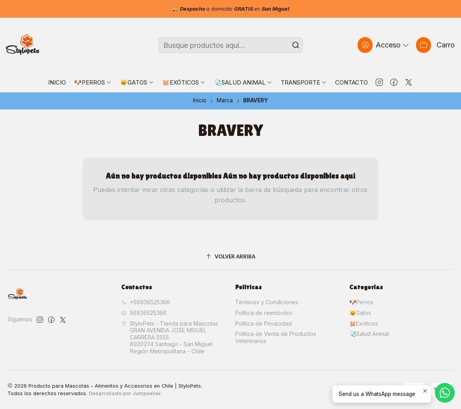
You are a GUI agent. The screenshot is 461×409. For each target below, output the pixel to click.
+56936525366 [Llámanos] (145, 302)
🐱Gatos (360, 312)
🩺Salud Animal (369, 333)
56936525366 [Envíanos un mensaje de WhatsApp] (144, 312)
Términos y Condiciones (266, 302)
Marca (225, 101)
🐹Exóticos (363, 323)
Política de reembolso (263, 312)
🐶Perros (361, 302)
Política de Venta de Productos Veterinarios (275, 337)
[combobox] (230, 45)
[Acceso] (384, 45)
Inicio (199, 101)
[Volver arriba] (230, 257)
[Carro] (435, 45)
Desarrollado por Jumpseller (125, 393)
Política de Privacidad (263, 323)
